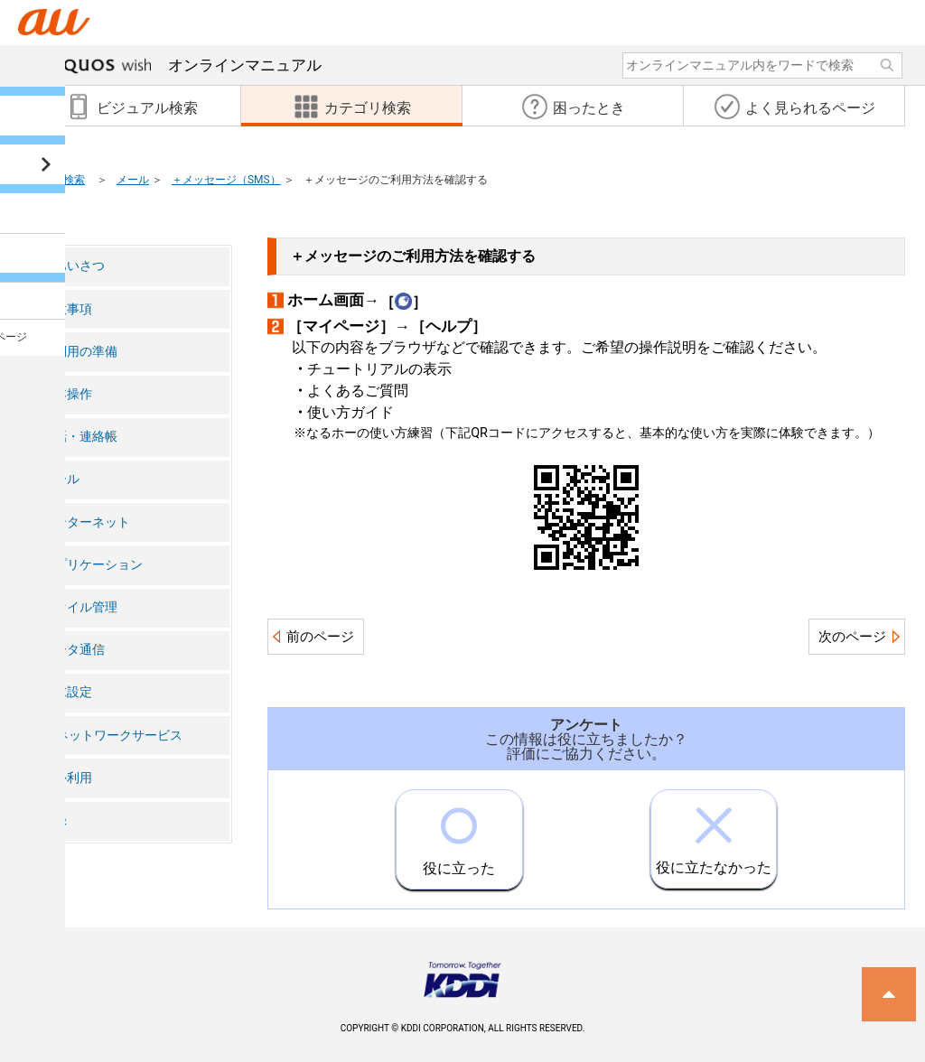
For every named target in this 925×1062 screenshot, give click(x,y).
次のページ (852, 637)
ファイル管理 (79, 607)
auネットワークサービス (112, 735)
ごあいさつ (73, 266)
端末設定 (67, 692)
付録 (54, 820)
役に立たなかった (713, 833)
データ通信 (73, 649)
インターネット (86, 522)
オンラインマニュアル (186, 65)
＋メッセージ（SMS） (226, 179)
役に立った (459, 833)
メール (133, 179)
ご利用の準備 (79, 351)
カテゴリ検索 (52, 179)
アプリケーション (92, 565)
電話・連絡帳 (79, 436)
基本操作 (67, 394)
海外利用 (67, 778)
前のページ (320, 637)
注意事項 (67, 309)
